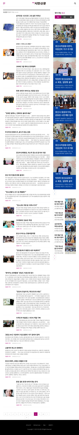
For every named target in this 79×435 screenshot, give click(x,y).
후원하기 (51, 425)
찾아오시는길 (37, 425)
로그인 (0, 5)
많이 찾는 (60, 13)
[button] (54, 190)
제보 (44, 425)
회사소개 (28, 425)
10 (43, 414)
